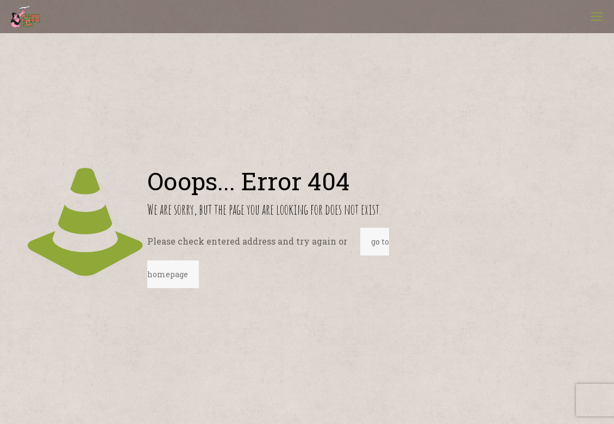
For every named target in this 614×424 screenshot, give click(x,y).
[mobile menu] (596, 16)
